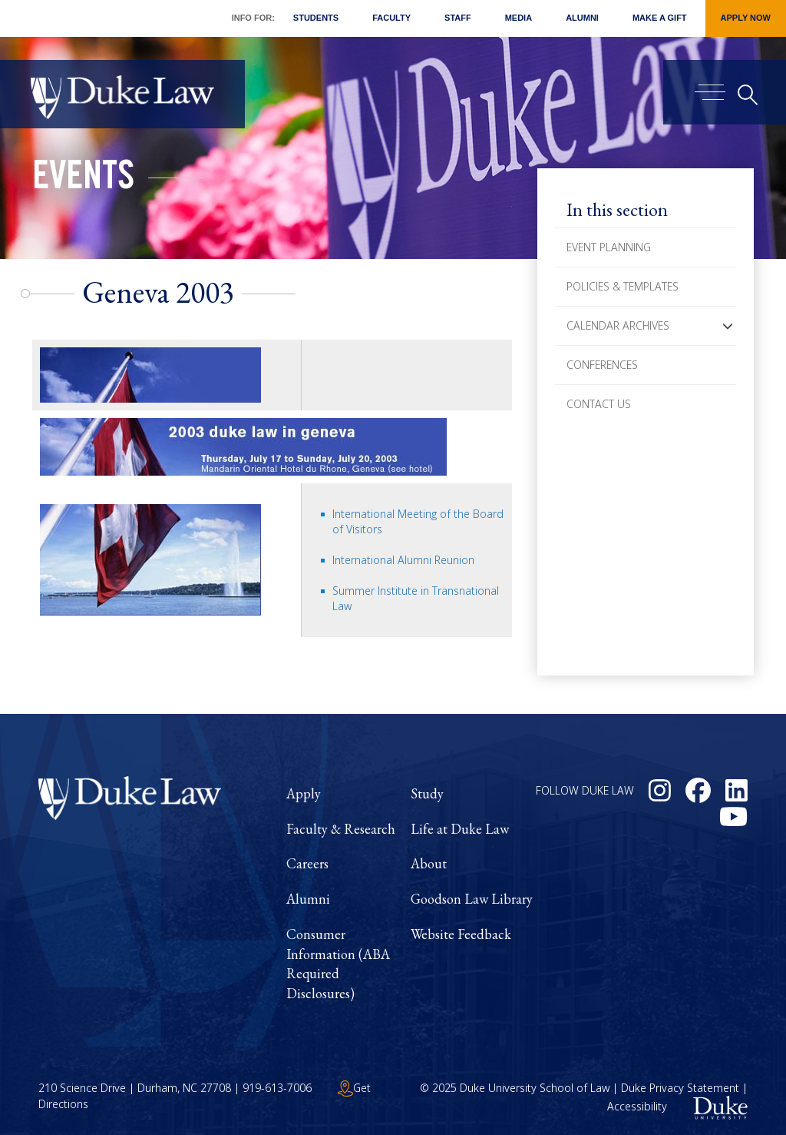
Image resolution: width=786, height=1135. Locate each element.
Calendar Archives (617, 325)
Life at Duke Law (460, 829)
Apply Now (746, 17)
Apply (303, 793)
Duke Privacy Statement (680, 1087)
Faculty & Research (340, 829)
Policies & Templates (622, 286)
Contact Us (598, 404)
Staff (457, 17)
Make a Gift (659, 17)
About (429, 863)
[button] (727, 325)
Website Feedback (461, 934)
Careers (307, 863)
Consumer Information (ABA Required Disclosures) (338, 963)
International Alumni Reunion (403, 560)
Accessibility (637, 1106)
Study (427, 793)
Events (83, 180)
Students (316, 17)
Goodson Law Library (472, 899)
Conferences (602, 364)
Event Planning (608, 247)
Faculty (391, 17)
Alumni (582, 17)
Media (518, 17)
